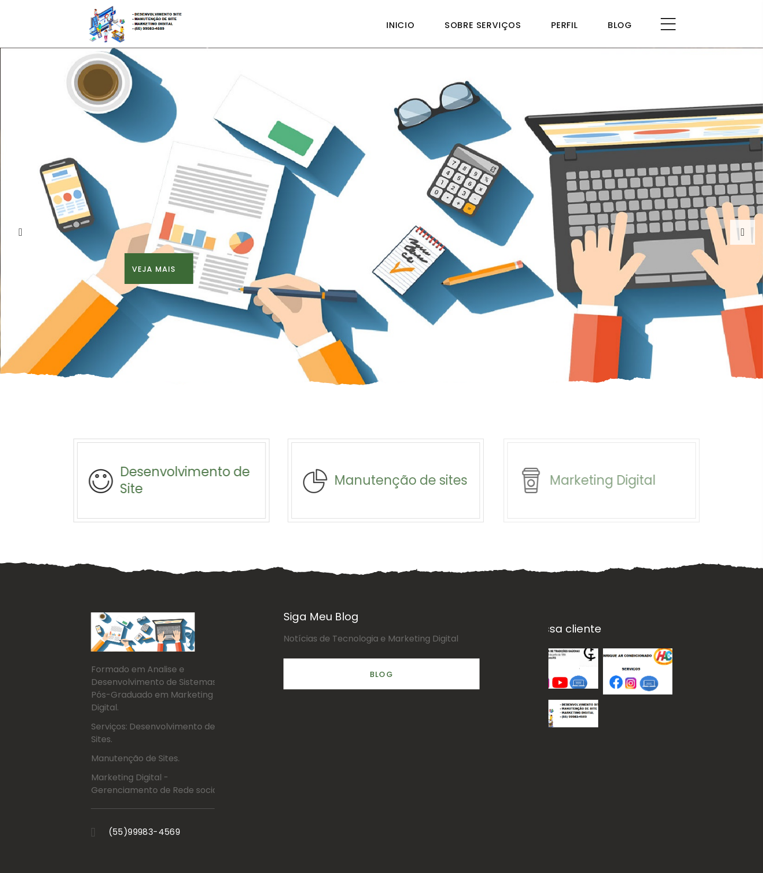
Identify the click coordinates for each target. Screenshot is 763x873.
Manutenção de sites (414, 480)
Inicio (400, 25)
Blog (620, 25)
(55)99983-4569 (199, 832)
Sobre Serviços (483, 25)
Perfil (564, 25)
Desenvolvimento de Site (194, 480)
